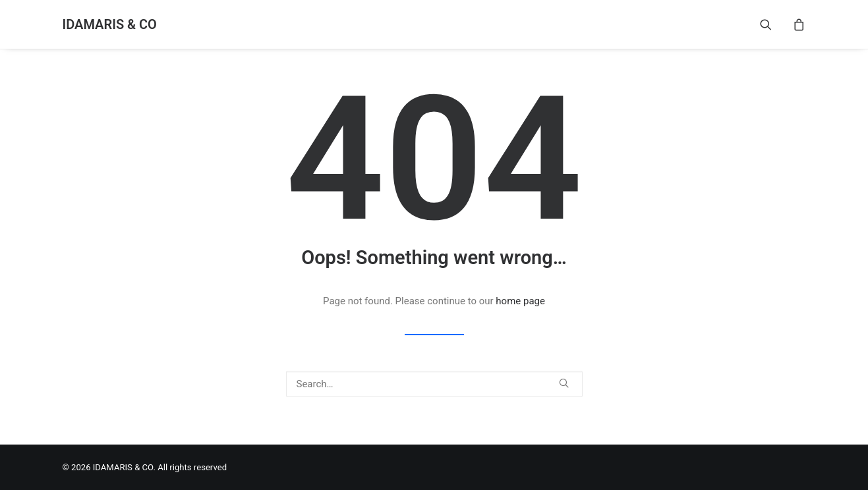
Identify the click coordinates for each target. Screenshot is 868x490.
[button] (774, 24)
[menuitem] (774, 24)
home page (520, 301)
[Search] (434, 384)
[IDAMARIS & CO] (110, 24)
